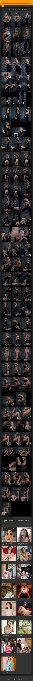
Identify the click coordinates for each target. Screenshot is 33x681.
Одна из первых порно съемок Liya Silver (8, 544)
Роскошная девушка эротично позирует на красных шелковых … (24, 618)
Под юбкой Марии (5, 672)
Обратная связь (23, 679)
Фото (19, 679)
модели (5, 523)
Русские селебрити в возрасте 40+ (8, 653)
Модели (12, 679)
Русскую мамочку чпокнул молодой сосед (8, 581)
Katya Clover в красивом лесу (22, 635)
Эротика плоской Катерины (6, 598)
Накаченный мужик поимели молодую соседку (23, 654)
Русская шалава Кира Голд (21, 580)
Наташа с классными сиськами (7, 635)
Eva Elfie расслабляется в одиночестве (23, 561)
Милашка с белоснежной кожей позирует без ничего (7, 618)
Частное (15, 679)
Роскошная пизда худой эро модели (8, 561)
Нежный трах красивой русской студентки (22, 544)
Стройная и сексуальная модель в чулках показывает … (23, 599)
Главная (8, 679)
